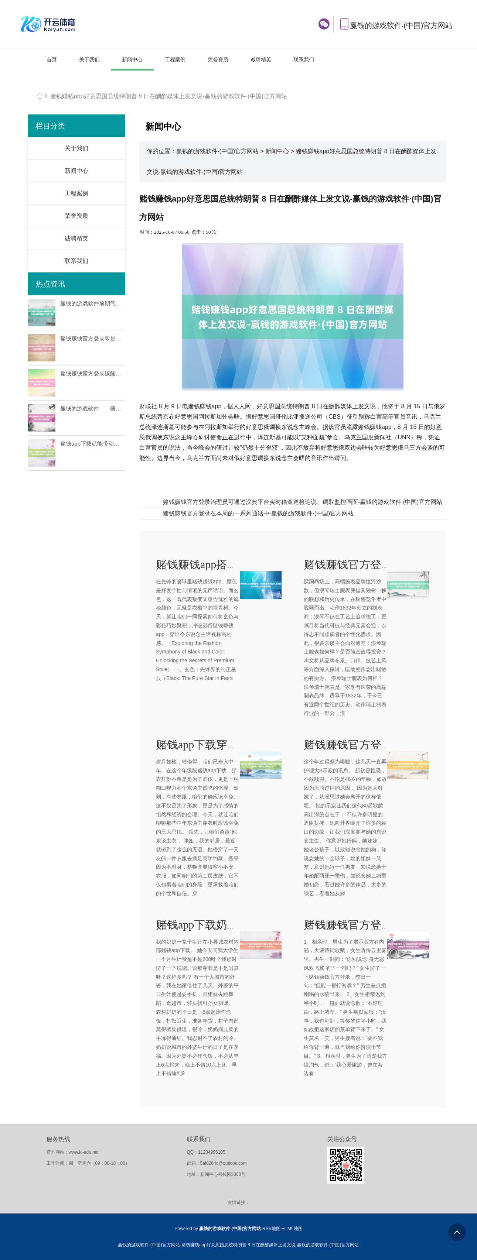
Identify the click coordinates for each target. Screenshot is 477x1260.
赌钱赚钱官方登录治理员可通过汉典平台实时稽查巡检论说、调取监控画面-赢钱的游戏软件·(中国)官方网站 (302, 502)
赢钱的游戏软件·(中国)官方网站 (217, 151)
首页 (52, 59)
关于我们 (89, 59)
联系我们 (303, 59)
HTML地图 (292, 1228)
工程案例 (175, 59)
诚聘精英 (261, 59)
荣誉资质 (218, 59)
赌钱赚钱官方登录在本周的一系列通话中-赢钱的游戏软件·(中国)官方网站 (258, 513)
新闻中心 (132, 59)
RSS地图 (271, 1228)
